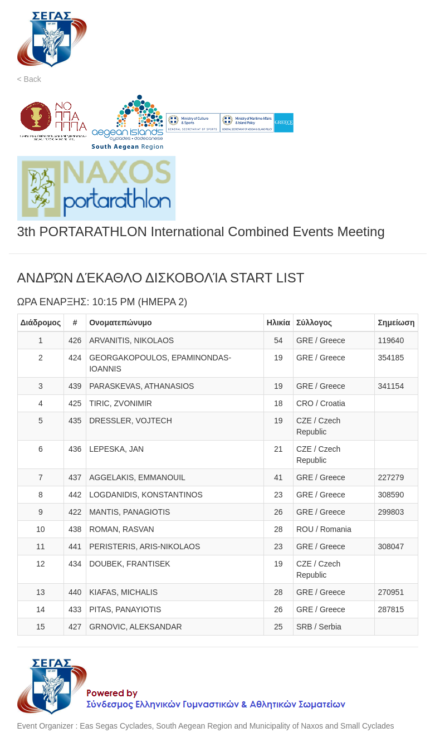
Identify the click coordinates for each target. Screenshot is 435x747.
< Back (29, 79)
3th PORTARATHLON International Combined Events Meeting (201, 231)
